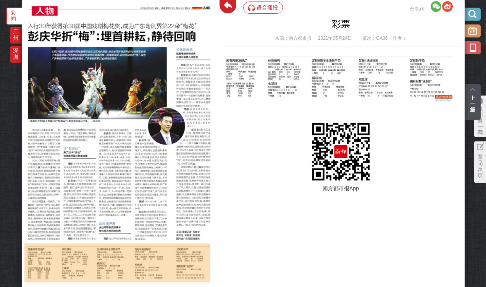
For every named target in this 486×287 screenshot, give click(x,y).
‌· (25, 247)
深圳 (15, 53)
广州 (15, 34)
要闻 (13, 15)
